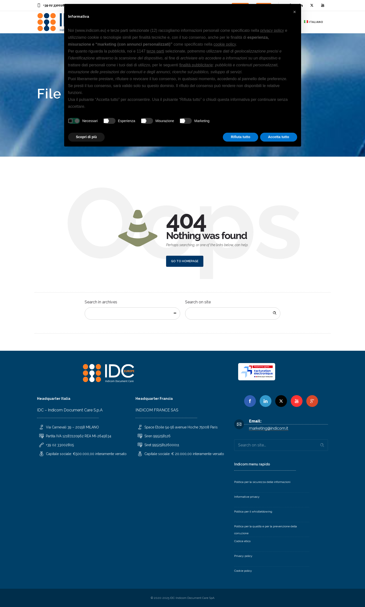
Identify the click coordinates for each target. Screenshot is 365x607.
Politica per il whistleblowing (253, 511)
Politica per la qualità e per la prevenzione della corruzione (265, 530)
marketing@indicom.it (268, 428)
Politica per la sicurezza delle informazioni (262, 482)
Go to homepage (184, 261)
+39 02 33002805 (55, 5)
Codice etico (242, 541)
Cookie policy (243, 570)
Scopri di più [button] (86, 137)
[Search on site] (233, 313)
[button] (295, 12)
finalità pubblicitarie (196, 65)
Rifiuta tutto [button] (240, 137)
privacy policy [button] (272, 30)
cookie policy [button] (224, 44)
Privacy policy (243, 556)
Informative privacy (247, 496)
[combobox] (132, 313)
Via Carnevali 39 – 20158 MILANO (72, 427)
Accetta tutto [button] (278, 137)
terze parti (155, 51)
